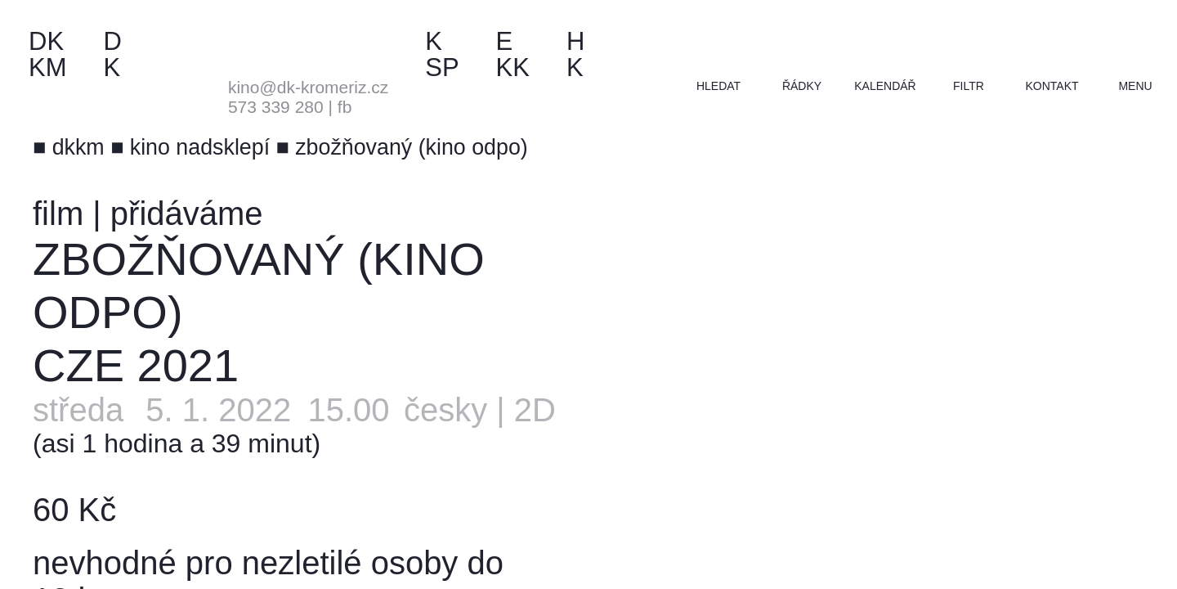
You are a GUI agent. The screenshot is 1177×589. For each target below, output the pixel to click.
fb (345, 106)
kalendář (884, 85)
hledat (718, 85)
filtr (968, 85)
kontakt (1051, 85)
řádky (801, 85)
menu (1135, 85)
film (58, 214)
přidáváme (186, 214)
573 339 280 (276, 106)
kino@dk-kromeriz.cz (308, 87)
